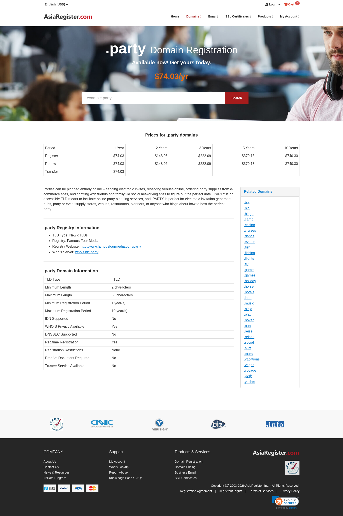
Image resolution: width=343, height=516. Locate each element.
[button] (56, 4)
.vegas (249, 365)
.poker (249, 320)
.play (247, 314)
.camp (249, 219)
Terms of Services (261, 491)
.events (249, 242)
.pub (247, 326)
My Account (289, 16)
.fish (247, 247)
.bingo (249, 214)
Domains (193, 16)
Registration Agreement (196, 491)
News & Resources (57, 472)
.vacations (252, 359)
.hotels (249, 292)
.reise (248, 331)
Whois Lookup (119, 467)
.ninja (248, 309)
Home (175, 16)
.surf (247, 348)
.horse (249, 286)
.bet (247, 203)
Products (265, 16)
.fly (246, 264)
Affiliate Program (55, 478)
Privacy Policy (289, 491)
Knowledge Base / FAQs (125, 478)
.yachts (249, 382)
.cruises (250, 230)
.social (249, 342)
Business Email (185, 472)
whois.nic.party (86, 252)
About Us (50, 461)
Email (213, 16)
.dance (249, 236)
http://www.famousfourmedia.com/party (111, 246)
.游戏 (248, 376)
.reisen (249, 337)
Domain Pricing (185, 467)
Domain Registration (189, 461)
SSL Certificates (238, 16)
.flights (249, 258)
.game (249, 270)
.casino (249, 225)
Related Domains (258, 191)
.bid (247, 208)
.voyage (250, 370)
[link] (285, 502)
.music (249, 303)
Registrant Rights (230, 491)
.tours (248, 354)
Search (237, 98)
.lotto (248, 298)
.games (249, 275)
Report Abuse (118, 472)
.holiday (250, 281)
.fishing (249, 253)
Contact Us (51, 467)
